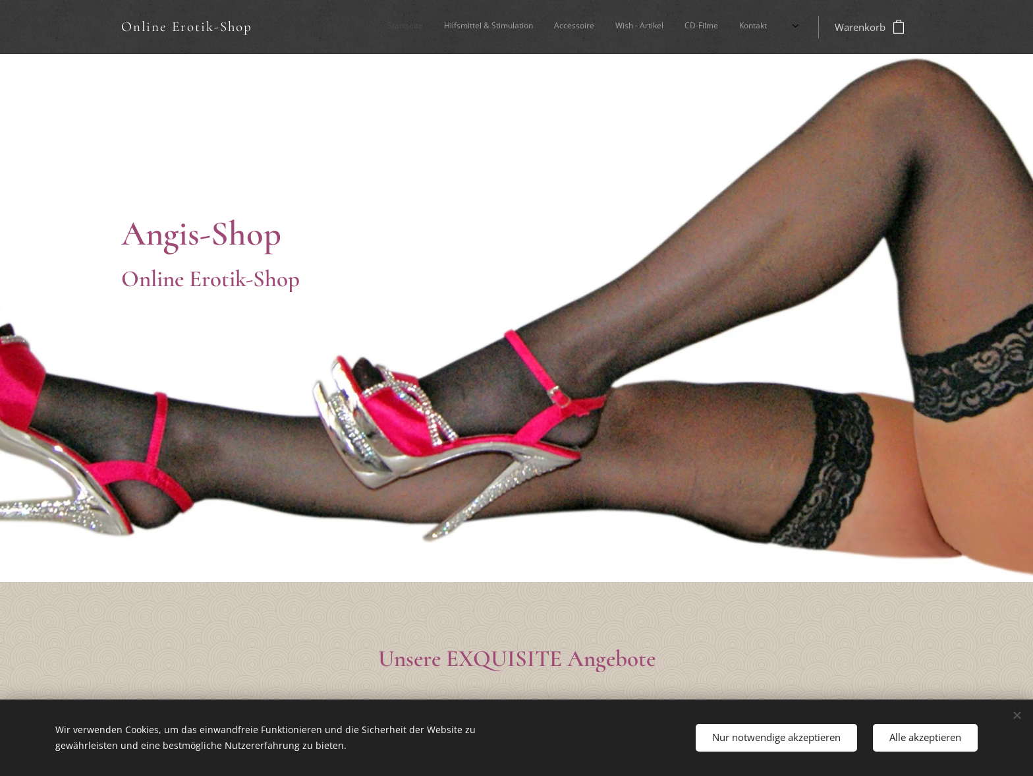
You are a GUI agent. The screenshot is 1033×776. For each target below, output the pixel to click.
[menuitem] (650, 27)
